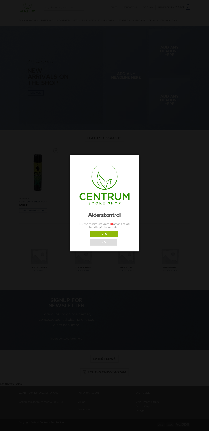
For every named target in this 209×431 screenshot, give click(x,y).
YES (104, 234)
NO (103, 242)
